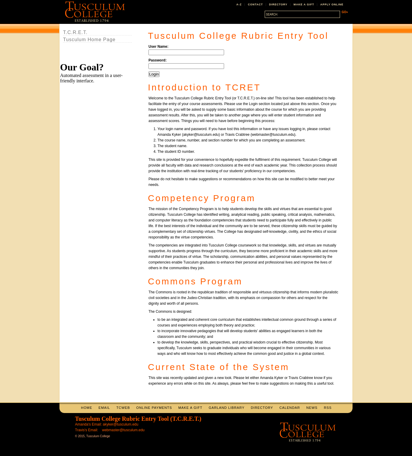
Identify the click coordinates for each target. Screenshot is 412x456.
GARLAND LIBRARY (227, 407)
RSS (328, 407)
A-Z (239, 4)
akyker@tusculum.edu (120, 424)
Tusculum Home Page (89, 39)
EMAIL (104, 407)
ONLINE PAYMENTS (154, 407)
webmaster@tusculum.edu (123, 430)
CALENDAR (289, 407)
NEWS (312, 407)
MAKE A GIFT (304, 4)
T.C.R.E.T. (75, 32)
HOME (86, 407)
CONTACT (255, 4)
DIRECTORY (278, 4)
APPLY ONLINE (332, 4)
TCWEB (123, 407)
